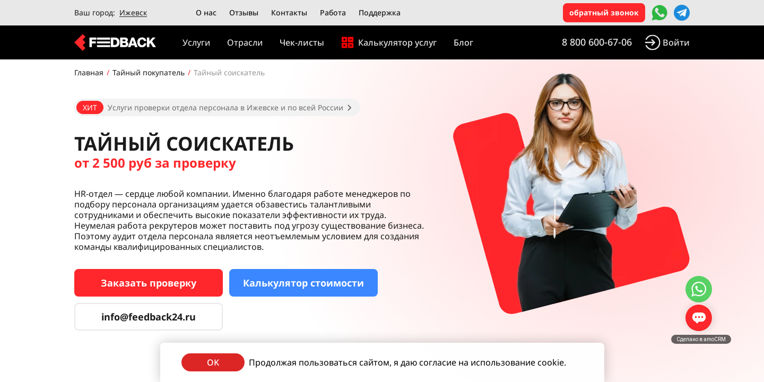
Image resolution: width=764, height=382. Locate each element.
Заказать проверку (148, 282)
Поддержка (380, 12)
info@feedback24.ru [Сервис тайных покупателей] (148, 316)
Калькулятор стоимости (303, 282)
